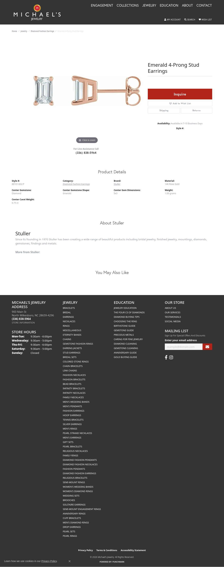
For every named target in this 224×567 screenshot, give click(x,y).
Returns (197, 110)
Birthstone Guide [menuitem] (124, 325)
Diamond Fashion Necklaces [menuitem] (80, 464)
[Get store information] (23, 322)
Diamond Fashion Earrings (42, 31)
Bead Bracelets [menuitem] (72, 384)
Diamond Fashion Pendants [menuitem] (80, 460)
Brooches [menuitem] (69, 500)
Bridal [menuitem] (67, 312)
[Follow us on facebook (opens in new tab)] (166, 357)
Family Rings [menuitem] (70, 455)
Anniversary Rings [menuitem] (74, 513)
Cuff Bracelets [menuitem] (72, 518)
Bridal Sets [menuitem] (69, 357)
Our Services (172, 312)
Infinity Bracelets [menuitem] (74, 388)
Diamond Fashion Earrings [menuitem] (79, 473)
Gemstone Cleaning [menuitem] (126, 348)
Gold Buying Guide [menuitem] (125, 357)
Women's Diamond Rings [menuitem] (78, 491)
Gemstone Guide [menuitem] (124, 330)
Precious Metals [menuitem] (124, 334)
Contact (204, 6)
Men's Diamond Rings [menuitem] (76, 522)
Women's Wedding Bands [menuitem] (78, 486)
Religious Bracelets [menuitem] (75, 477)
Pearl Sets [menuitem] (69, 531)
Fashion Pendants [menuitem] (74, 468)
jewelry (24, 31)
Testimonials (173, 316)
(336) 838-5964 (86, 152)
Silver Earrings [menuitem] (72, 424)
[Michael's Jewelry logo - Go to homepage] (38, 12)
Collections (128, 6)
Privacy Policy (85, 550)
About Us (170, 308)
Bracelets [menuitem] (69, 308)
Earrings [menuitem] (68, 316)
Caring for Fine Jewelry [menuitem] (128, 339)
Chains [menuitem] (67, 339)
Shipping (164, 110)
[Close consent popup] (70, 561)
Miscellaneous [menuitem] (72, 330)
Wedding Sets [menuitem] (71, 495)
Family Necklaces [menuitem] (73, 397)
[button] (172, 19)
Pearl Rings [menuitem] (70, 535)
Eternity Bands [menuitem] (72, 334)
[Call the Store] (21, 319)
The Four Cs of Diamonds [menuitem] (129, 312)
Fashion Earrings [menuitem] (73, 410)
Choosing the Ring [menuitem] (125, 321)
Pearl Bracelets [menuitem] (72, 446)
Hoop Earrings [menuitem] (72, 415)
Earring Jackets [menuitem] (72, 348)
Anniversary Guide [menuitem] (125, 352)
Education (169, 6)
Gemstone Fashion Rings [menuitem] (78, 343)
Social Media (173, 321)
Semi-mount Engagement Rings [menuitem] (82, 509)
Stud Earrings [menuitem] (71, 352)
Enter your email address (181, 340)
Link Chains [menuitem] (70, 370)
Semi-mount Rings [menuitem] (74, 482)
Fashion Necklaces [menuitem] (74, 375)
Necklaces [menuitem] (69, 321)
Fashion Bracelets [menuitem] (74, 379)
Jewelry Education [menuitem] (125, 308)
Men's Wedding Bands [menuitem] (76, 401)
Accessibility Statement (133, 550)
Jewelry (149, 6)
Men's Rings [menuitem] (70, 428)
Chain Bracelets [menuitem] (73, 366)
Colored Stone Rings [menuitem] (76, 361)
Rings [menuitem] (66, 325)
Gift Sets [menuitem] (68, 442)
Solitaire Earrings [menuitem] (74, 504)
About (187, 6)
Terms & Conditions (106, 550)
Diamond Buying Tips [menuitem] (127, 316)
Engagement (102, 6)
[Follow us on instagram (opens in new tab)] (171, 357)
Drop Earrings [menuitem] (72, 527)
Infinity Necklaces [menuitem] (74, 392)
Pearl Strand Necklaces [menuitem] (77, 433)
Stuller (117, 184)
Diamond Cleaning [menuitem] (125, 343)
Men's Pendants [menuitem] (72, 406)
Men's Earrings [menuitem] (72, 437)
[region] (87, 90)
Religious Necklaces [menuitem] (75, 451)
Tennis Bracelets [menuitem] (73, 419)
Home (14, 31)
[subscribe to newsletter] (207, 346)
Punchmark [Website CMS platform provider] (119, 562)
